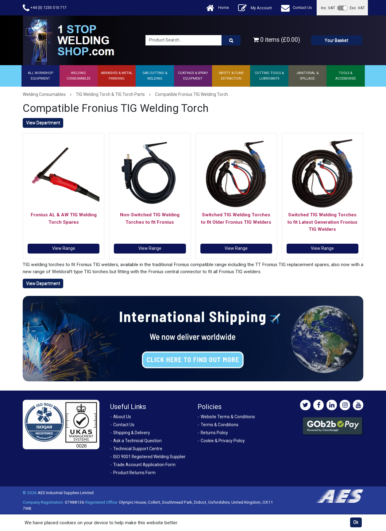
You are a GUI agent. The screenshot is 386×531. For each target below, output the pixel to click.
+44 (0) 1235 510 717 (45, 7)
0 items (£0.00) (276, 39)
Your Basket (336, 40)
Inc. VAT (328, 8)
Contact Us (296, 7)
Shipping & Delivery (131, 432)
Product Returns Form (134, 472)
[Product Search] (231, 40)
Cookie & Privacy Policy (223, 440)
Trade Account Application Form (144, 464)
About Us (122, 416)
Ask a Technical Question (137, 440)
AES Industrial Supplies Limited (66, 492)
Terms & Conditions (219, 424)
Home (217, 7)
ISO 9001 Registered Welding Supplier (149, 456)
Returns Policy (214, 432)
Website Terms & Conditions (228, 416)
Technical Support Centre (137, 448)
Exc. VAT (357, 8)
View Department (43, 122)
